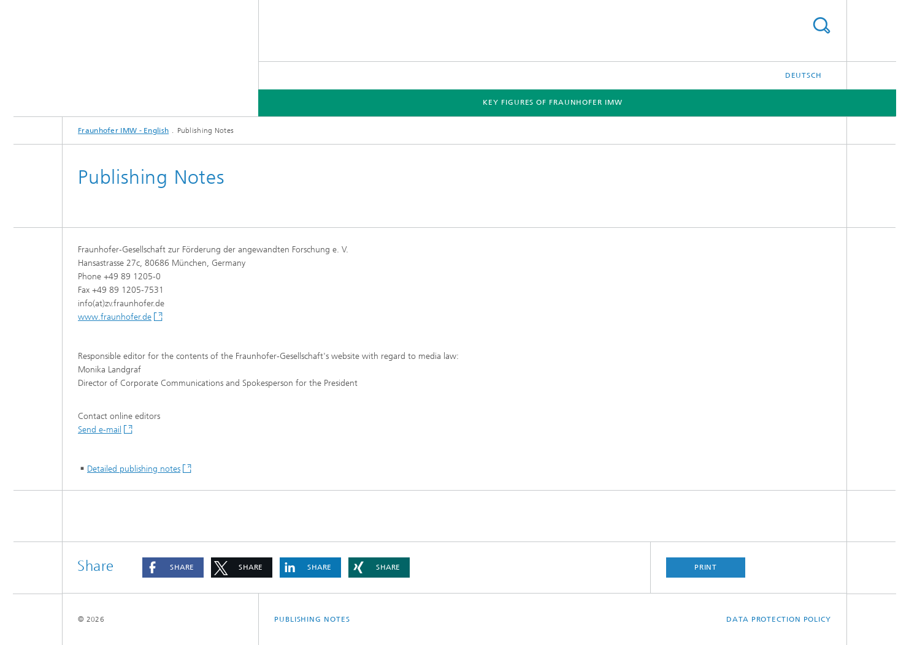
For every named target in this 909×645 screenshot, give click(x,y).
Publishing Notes (312, 619)
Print (706, 567)
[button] (173, 567)
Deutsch (803, 75)
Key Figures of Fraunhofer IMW (552, 102)
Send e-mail (99, 429)
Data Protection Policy (778, 619)
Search (821, 25)
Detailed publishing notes (133, 469)
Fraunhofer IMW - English (123, 130)
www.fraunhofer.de (115, 317)
